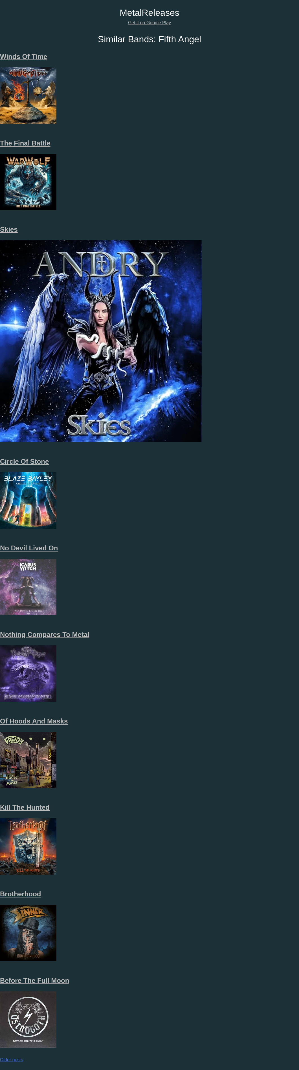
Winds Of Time (23, 56)
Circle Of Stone (24, 461)
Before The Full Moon (34, 980)
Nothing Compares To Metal (44, 634)
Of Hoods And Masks (34, 721)
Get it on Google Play (149, 22)
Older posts (11, 1059)
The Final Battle (25, 143)
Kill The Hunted (25, 807)
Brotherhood (20, 894)
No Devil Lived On (29, 548)
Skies (9, 229)
